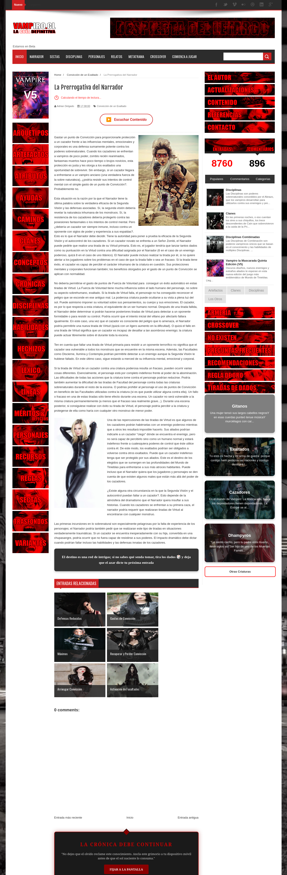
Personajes (96, 56)
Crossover (158, 56)
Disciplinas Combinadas (243, 237)
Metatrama (136, 56)
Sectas (55, 56)
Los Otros (215, 299)
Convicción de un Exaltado (111, 106)
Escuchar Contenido (126, 119)
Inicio (19, 56)
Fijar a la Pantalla (126, 834)
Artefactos (216, 290)
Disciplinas (74, 56)
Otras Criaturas (240, 571)
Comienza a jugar (184, 56)
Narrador (37, 56)
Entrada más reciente (68, 782)
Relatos (116, 56)
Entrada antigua (188, 782)
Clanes (231, 213)
